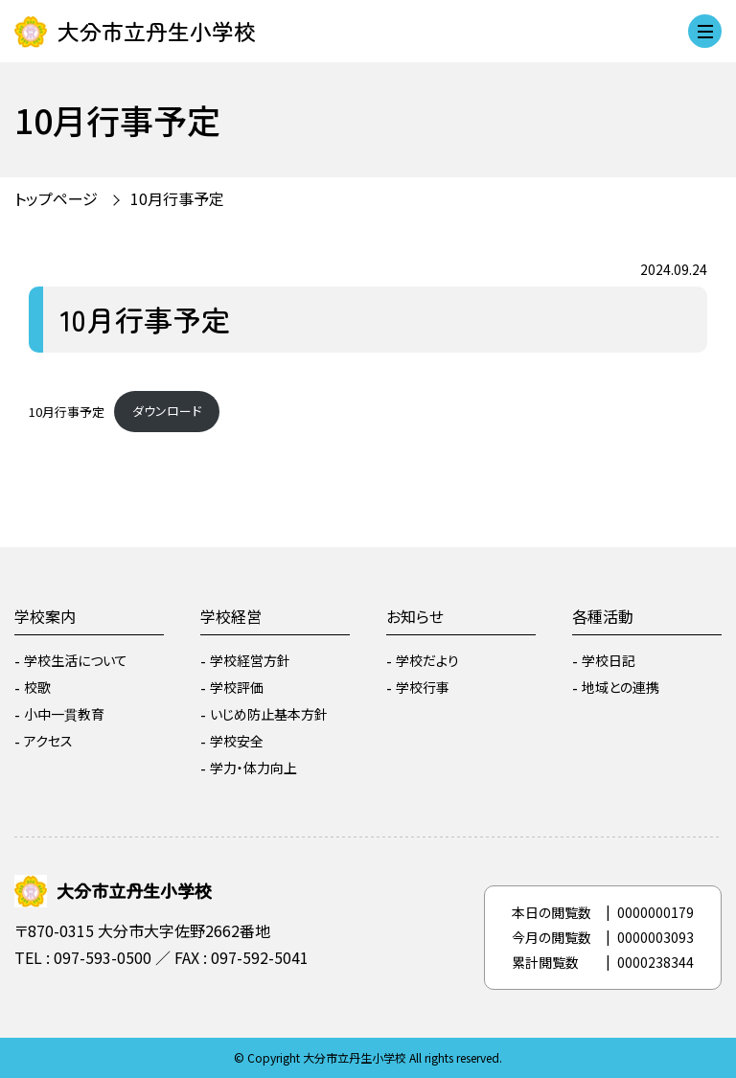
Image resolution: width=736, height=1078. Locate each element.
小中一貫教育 (64, 713)
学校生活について (75, 660)
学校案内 (45, 616)
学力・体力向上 (253, 767)
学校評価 (237, 687)
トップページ (56, 198)
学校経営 (231, 616)
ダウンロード (166, 410)
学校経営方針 (250, 660)
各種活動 (602, 616)
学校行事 (422, 687)
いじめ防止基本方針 (269, 713)
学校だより (427, 660)
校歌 (37, 687)
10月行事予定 (177, 198)
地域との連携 (620, 687)
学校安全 (237, 740)
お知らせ (415, 616)
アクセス (48, 740)
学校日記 (608, 660)
